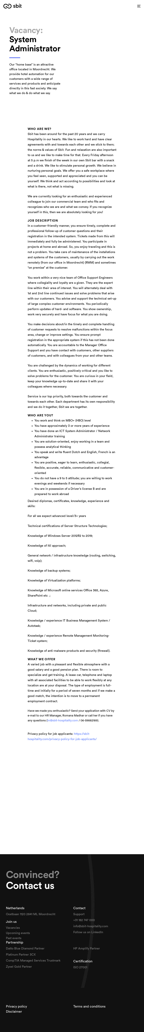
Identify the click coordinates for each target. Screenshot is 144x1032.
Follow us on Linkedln (88, 932)
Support (79, 914)
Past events (13, 938)
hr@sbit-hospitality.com (62, 720)
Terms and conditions (89, 1006)
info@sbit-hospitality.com (90, 926)
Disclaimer (14, 1011)
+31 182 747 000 (84, 920)
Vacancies (13, 927)
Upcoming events (18, 933)
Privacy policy (17, 1006)
